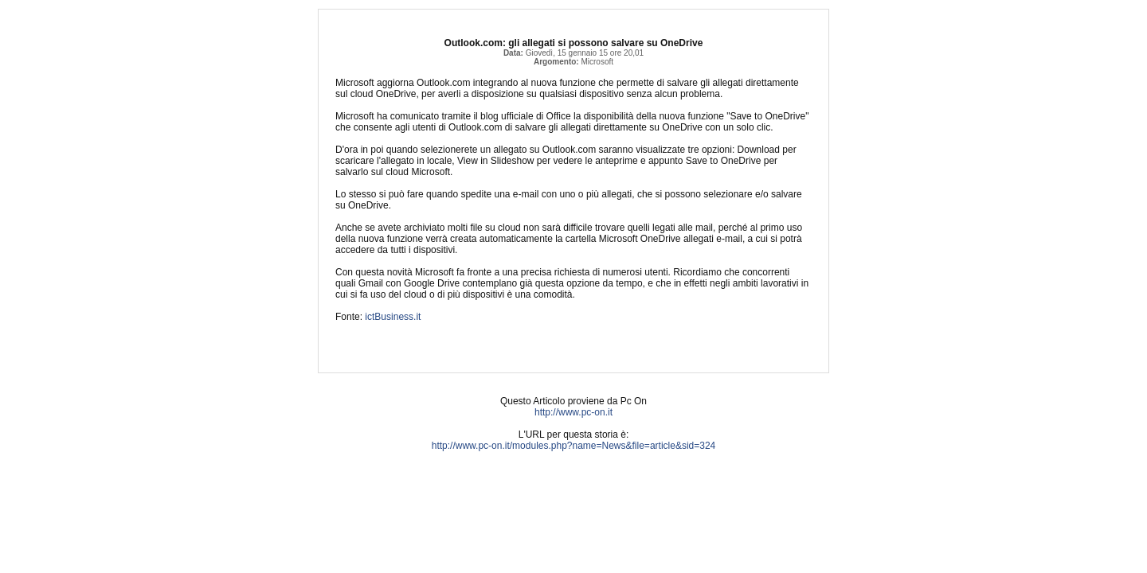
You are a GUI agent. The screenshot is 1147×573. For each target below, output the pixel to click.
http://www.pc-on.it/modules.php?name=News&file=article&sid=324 (574, 445)
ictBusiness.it (393, 316)
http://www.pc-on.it (573, 412)
